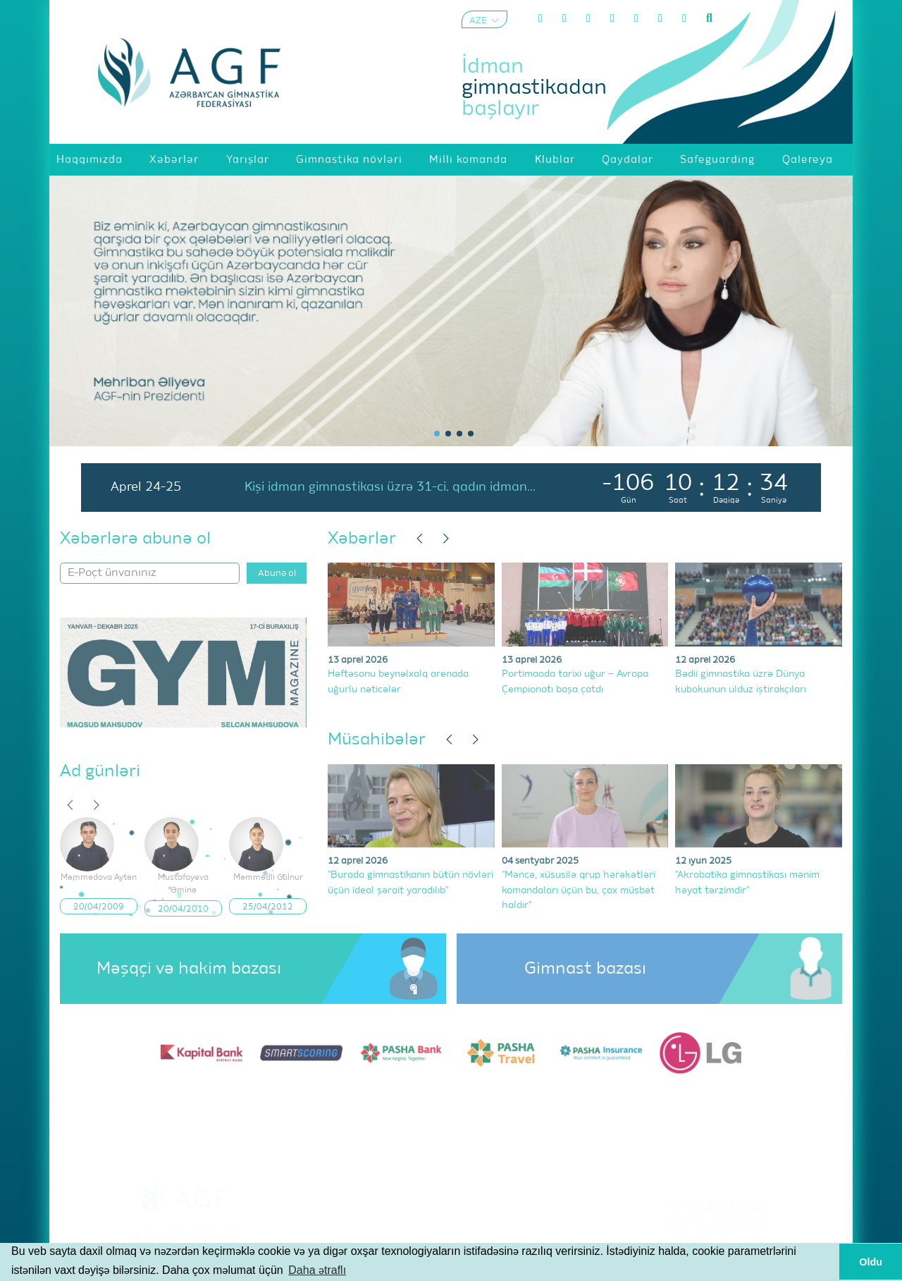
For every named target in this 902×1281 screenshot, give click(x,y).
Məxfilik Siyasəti (719, 1241)
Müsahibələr (377, 739)
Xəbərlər (362, 538)
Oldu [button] (870, 1262)
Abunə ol (277, 573)
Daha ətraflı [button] (317, 1270)
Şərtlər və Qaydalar (719, 1224)
